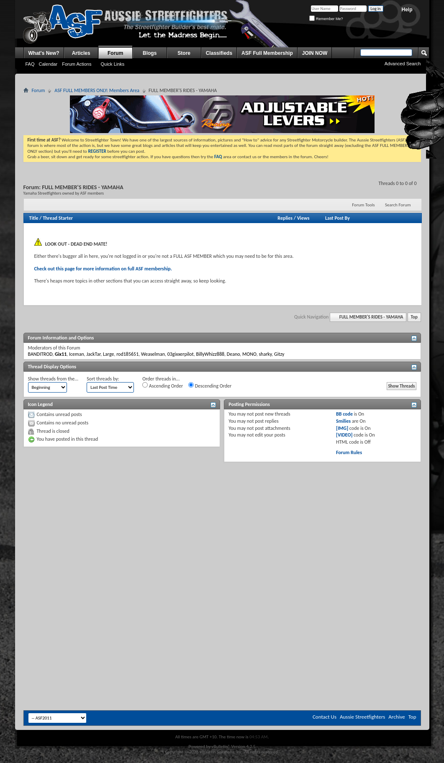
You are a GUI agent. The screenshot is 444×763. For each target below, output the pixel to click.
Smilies (343, 421)
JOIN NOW (315, 53)
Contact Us (324, 717)
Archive (396, 717)
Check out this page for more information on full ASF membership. (103, 269)
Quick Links (112, 64)
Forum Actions (76, 64)
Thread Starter (58, 218)
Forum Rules (349, 452)
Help (406, 10)
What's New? (43, 53)
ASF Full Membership (267, 53)
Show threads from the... (53, 379)
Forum (115, 53)
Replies (285, 218)
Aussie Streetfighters (362, 717)
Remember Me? (326, 19)
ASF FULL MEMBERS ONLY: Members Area (96, 90)
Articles (81, 53)
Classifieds (219, 53)
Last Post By (337, 218)
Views (303, 218)
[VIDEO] (344, 435)
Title (33, 218)
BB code (344, 414)
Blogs (150, 53)
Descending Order (209, 385)
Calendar (48, 64)
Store (183, 53)
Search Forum (398, 205)
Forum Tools (363, 205)
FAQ (30, 64)
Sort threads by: (103, 379)
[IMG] (342, 428)
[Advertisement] (144, 527)
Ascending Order (162, 385)
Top (414, 317)
